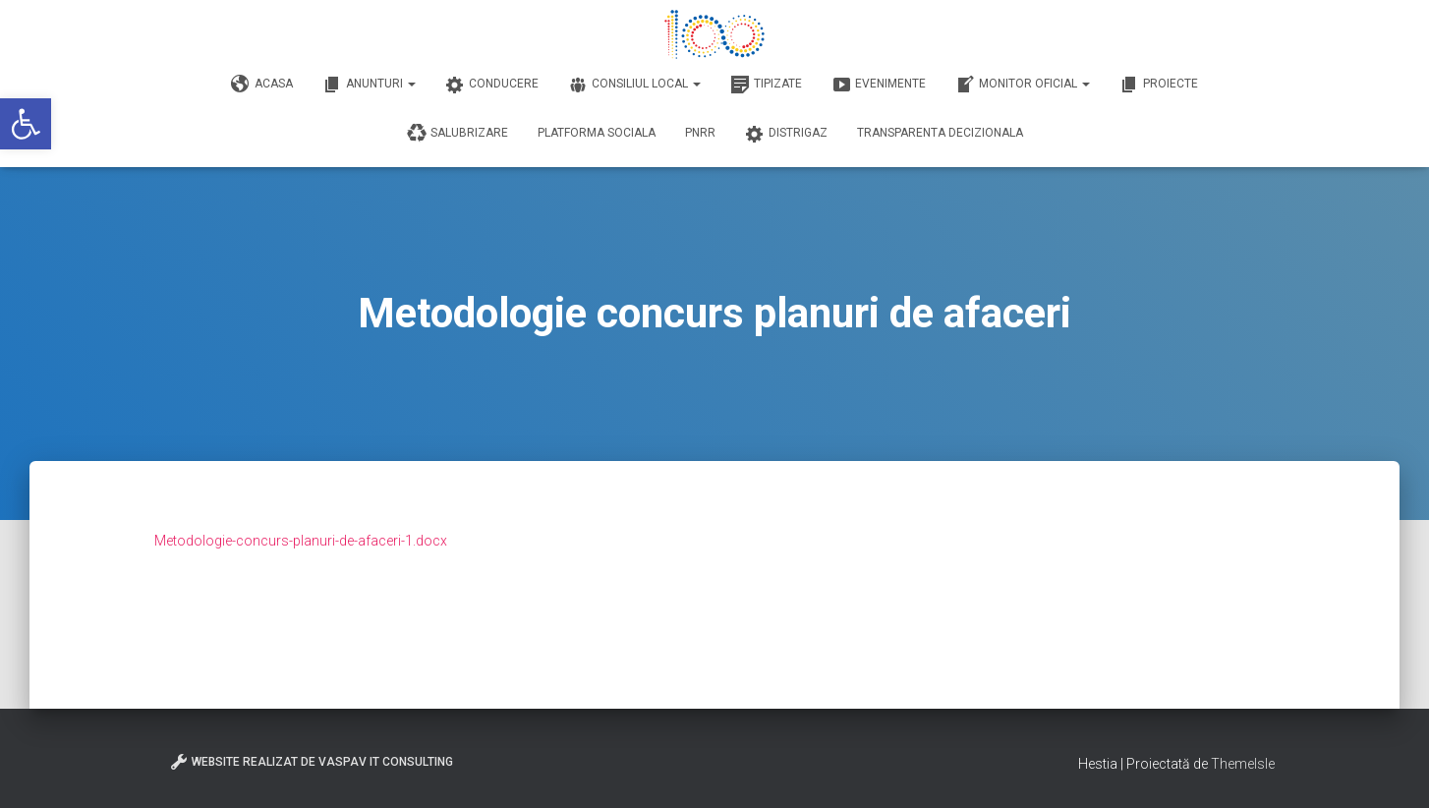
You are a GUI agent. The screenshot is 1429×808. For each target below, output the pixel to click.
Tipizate (766, 84)
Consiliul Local (634, 84)
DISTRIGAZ (786, 134)
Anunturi (369, 84)
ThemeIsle (1243, 764)
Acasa (262, 84)
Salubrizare (457, 134)
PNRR (700, 133)
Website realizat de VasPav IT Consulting (311, 762)
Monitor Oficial (1022, 84)
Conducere (492, 84)
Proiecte (1158, 84)
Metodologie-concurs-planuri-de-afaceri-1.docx (300, 540)
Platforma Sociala (597, 133)
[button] (25, 123)
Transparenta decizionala (940, 133)
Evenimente (878, 84)
